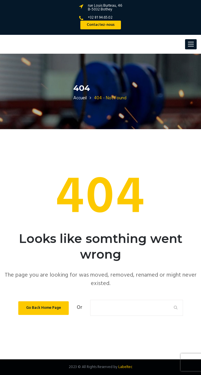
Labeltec (125, 367)
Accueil (80, 98)
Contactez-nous (101, 25)
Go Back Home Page (43, 308)
